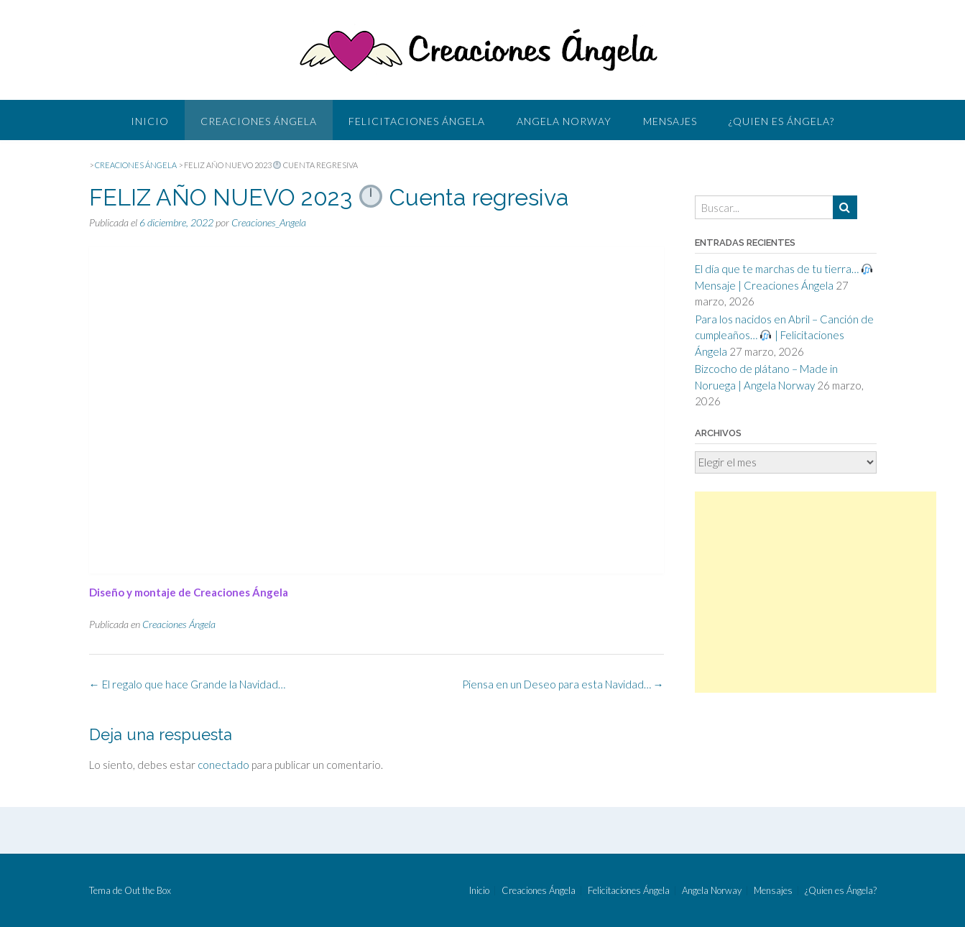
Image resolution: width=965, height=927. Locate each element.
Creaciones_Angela (268, 222)
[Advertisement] (815, 592)
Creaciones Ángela (258, 121)
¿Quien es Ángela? (781, 121)
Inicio (150, 121)
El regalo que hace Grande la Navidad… (187, 684)
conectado (223, 764)
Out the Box (147, 890)
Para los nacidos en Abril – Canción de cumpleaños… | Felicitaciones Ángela (784, 335)
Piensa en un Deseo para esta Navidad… (563, 684)
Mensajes (670, 121)
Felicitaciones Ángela (416, 121)
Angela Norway (564, 121)
